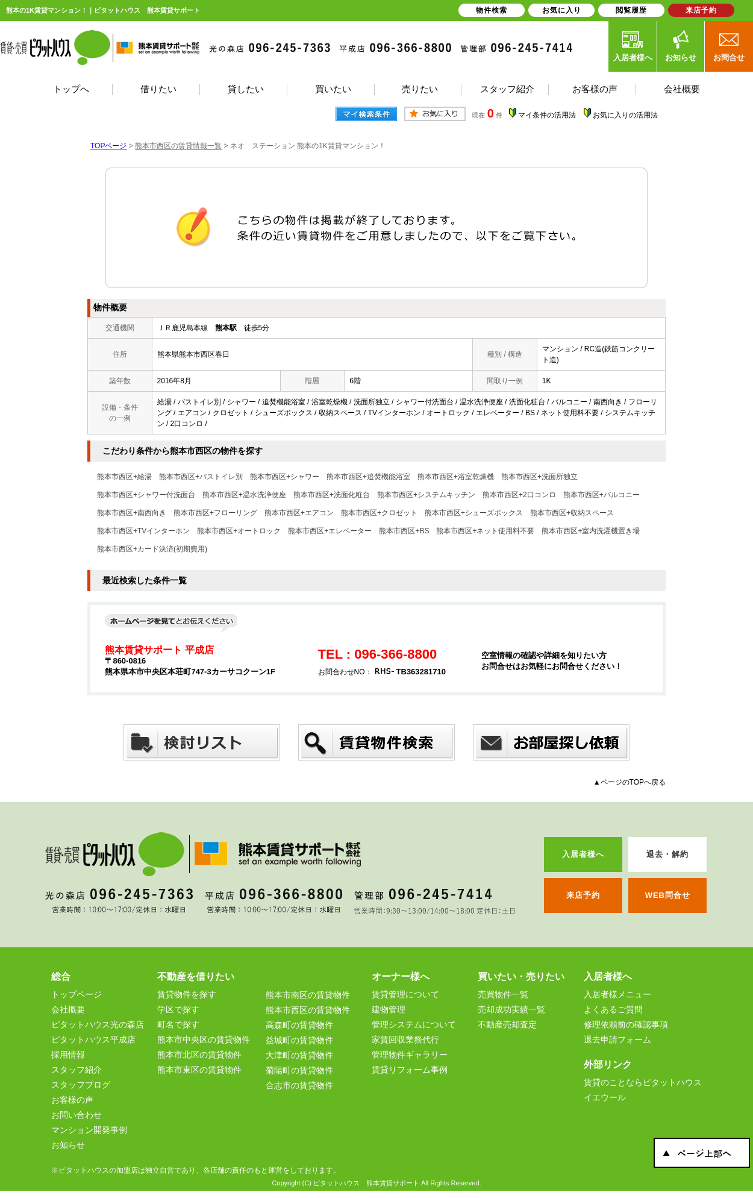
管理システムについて (414, 1024)
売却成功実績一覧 (511, 1009)
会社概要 (68, 1009)
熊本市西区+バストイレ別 (201, 476)
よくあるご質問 (613, 1009)
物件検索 (491, 10)
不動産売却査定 (507, 1024)
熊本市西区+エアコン (299, 513)
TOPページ (108, 146)
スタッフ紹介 (76, 1069)
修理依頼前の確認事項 (626, 1024)
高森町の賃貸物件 (299, 1025)
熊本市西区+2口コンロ (519, 495)
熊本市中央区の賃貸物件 (203, 1039)
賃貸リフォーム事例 (410, 1069)
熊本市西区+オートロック (239, 531)
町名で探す (178, 1024)
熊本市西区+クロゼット (379, 513)
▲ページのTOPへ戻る (629, 782)
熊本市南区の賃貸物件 (308, 995)
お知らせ (680, 46)
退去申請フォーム (617, 1039)
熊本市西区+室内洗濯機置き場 (591, 531)
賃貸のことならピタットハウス (643, 1082)
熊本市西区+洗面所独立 (539, 476)
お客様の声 (72, 1100)
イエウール (605, 1097)
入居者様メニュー (617, 994)
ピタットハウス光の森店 (97, 1024)
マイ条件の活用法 (547, 115)
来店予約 (701, 10)
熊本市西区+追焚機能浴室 (368, 476)
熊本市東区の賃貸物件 (199, 1069)
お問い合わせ (76, 1115)
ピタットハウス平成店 (93, 1039)
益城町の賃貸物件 (299, 1040)
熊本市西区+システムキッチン (426, 495)
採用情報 (68, 1054)
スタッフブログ (80, 1085)
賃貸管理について (405, 994)
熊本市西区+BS (404, 531)
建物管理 (388, 1009)
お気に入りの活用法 (625, 115)
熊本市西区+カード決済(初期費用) (152, 549)
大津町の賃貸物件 (299, 1055)
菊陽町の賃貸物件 (299, 1070)
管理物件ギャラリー (410, 1054)
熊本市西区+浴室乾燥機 (455, 476)
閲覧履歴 (631, 10)
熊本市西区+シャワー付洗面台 (146, 495)
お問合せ (729, 46)
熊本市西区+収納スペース (572, 513)
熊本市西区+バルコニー (601, 495)
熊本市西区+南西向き (131, 513)
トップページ (76, 994)
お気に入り (561, 10)
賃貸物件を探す (186, 994)
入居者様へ (632, 46)
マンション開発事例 (89, 1130)
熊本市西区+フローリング (215, 513)
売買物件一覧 (503, 994)
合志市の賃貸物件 (299, 1085)
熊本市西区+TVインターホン (143, 531)
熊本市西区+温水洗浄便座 (244, 495)
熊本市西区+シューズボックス (474, 513)
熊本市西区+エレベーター (330, 531)
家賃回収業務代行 (405, 1039)
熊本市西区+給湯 (124, 476)
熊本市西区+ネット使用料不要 (485, 531)
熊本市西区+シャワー (284, 476)
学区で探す (178, 1009)
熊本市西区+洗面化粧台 (331, 495)
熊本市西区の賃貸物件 (308, 1010)
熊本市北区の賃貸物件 (199, 1054)
